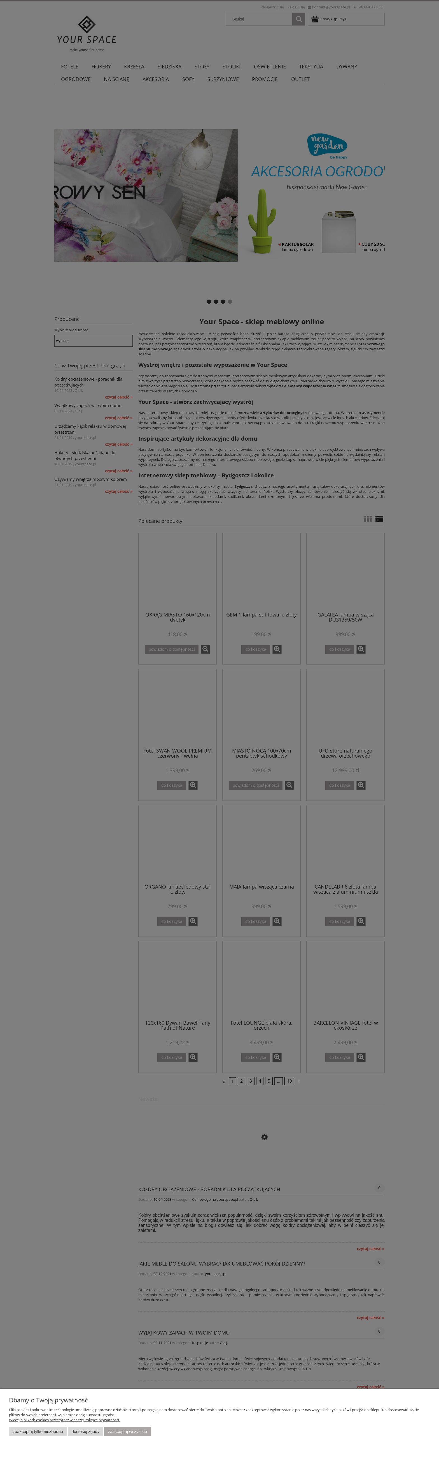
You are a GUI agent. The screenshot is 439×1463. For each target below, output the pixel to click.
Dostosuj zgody (85, 1431)
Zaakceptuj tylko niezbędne (38, 1431)
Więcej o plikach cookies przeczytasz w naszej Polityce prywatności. (64, 1419)
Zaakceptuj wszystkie (127, 1431)
